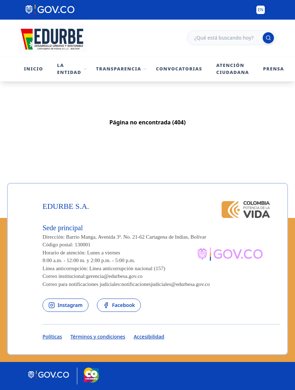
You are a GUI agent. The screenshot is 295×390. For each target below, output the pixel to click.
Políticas (52, 336)
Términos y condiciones (97, 336)
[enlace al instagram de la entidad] (65, 305)
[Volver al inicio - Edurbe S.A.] (52, 38)
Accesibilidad (149, 336)
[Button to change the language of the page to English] (260, 10)
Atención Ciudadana (232, 68)
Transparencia (118, 69)
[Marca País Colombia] (91, 376)
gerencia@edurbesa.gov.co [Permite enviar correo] (114, 276)
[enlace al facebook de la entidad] (119, 305)
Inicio (33, 69)
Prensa (273, 69)
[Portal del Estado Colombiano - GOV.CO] (50, 10)
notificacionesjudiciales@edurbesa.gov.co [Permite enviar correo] (166, 284)
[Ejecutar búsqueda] (268, 37)
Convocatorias (179, 69)
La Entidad (69, 68)
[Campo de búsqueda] (232, 37)
